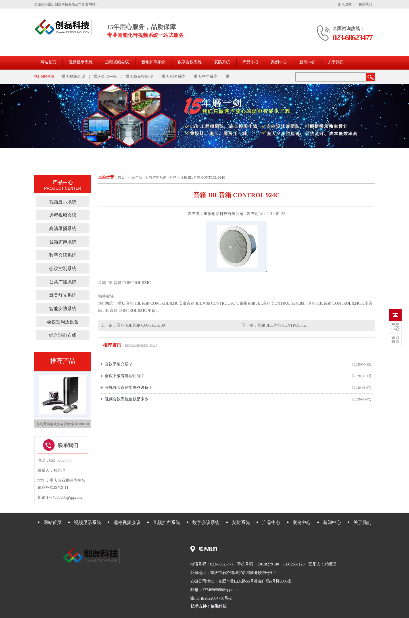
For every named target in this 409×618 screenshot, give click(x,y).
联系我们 (365, 4)
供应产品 (135, 177)
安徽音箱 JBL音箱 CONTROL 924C (209, 303)
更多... (153, 310)
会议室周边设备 (63, 322)
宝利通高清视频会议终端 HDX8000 (62, 424)
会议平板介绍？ (119, 364)
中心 (395, 327)
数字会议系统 (190, 62)
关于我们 (336, 62)
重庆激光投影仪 (139, 76)
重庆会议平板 (105, 76)
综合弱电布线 (62, 335)
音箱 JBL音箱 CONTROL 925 (282, 325)
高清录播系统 (62, 228)
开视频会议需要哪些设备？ (129, 387)
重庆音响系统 (173, 76)
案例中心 (279, 62)
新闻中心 (307, 62)
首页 (121, 177)
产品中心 (250, 62)
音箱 (173, 177)
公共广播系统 (62, 281)
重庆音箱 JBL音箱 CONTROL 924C (148, 303)
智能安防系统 (62, 308)
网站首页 (48, 62)
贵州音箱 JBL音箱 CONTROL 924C (269, 303)
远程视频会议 (117, 62)
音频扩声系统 (153, 62)
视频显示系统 (81, 62)
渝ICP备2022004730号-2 (210, 598)
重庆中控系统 (205, 76)
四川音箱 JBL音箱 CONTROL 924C (330, 303)
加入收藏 (345, 4)
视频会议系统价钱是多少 (127, 399)
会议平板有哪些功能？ (125, 376)
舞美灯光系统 (62, 295)
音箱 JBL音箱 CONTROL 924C (202, 177)
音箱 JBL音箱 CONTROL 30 (141, 325)
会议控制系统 (62, 268)
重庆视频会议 (73, 76)
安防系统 (222, 62)
